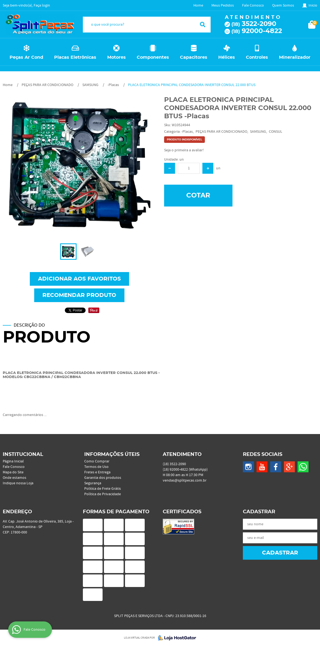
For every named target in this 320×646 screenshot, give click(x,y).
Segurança (92, 483)
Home (198, 5)
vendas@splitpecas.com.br (184, 480)
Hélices (226, 57)
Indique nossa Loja (18, 483)
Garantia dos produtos (102, 477)
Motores (116, 57)
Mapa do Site (13, 472)
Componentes (153, 57)
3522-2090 (253, 24)
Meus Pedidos (222, 5)
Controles (257, 57)
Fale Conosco (253, 5)
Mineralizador (294, 57)
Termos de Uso (96, 466)
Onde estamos (14, 477)
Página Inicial (13, 461)
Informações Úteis (111, 454)
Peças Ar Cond (26, 57)
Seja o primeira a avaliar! (184, 150)
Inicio (313, 5)
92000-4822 (256, 31)
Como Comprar (96, 461)
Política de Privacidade (102, 494)
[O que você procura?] (203, 25)
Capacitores (193, 57)
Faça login (42, 5)
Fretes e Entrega (97, 472)
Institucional (23, 454)
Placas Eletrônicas (75, 57)
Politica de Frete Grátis (102, 488)
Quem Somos (283, 5)
